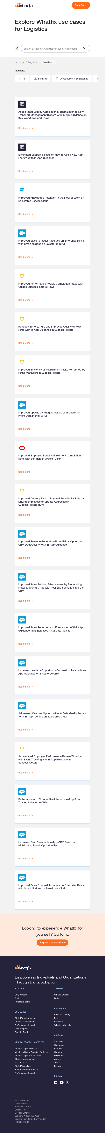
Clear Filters (49, 62)
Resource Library (62, 1014)
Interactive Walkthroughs (26, 1069)
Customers (59, 1045)
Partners (58, 1048)
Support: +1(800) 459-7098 (27, 1116)
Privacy (57, 1066)
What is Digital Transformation (29, 1055)
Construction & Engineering (71, 78)
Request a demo (22, 1002)
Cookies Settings (22, 1113)
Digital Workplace (23, 1066)
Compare (58, 1021)
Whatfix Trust (21, 1110)
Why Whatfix (21, 995)
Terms (57, 1062)
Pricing (18, 998)
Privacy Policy (21, 1103)
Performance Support (25, 1025)
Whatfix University (62, 1025)
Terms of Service (23, 1107)
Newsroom (59, 1055)
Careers (58, 1052)
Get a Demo (81, 5)
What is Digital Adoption (26, 1048)
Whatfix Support (61, 995)
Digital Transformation (25, 1018)
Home (21, 62)
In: (16, 62)
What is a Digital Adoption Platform (31, 1052)
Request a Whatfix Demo (52, 942)
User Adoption (21, 1028)
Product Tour (21, 1062)
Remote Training (22, 1032)
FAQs (56, 998)
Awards (57, 1059)
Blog (56, 1018)
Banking (40, 78)
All (21, 78)
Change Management (25, 1021)
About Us (58, 1041)
